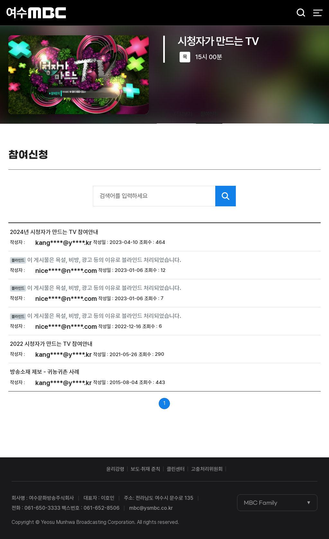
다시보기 (183, 114)
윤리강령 (115, 469)
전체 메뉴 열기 (318, 13)
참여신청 (209, 114)
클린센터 (176, 469)
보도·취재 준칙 (145, 469)
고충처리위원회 (207, 469)
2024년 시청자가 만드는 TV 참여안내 (54, 232)
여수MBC (36, 12)
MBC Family (260, 502)
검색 (299, 13)
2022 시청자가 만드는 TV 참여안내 (51, 343)
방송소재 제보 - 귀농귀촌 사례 (44, 372)
